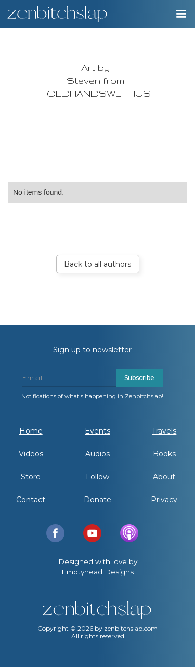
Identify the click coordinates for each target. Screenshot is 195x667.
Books (164, 453)
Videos (31, 453)
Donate (97, 499)
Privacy (164, 499)
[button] (180, 14)
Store (31, 476)
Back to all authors (97, 264)
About (164, 476)
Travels (164, 431)
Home (31, 431)
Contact (30, 499)
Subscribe (139, 378)
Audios (97, 453)
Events (97, 431)
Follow (97, 476)
